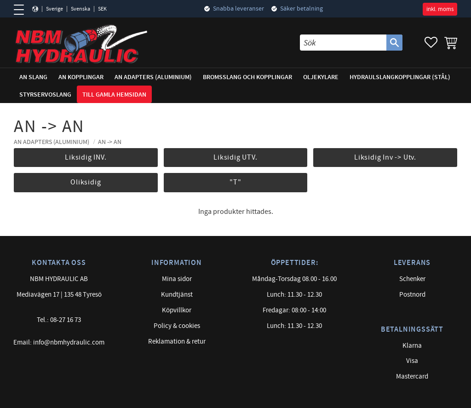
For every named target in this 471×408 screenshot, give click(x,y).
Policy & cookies (177, 326)
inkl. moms (440, 9)
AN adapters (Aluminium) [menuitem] (153, 77)
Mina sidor (177, 279)
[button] (22, 9)
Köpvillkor (176, 310)
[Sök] (394, 42)
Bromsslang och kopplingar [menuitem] (247, 77)
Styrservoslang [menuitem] (45, 94)
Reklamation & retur (177, 341)
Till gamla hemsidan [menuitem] (114, 94)
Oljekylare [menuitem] (321, 77)
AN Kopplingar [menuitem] (80, 77)
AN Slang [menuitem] (33, 77)
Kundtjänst (177, 294)
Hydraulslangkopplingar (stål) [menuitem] (400, 77)
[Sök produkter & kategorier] (343, 42)
